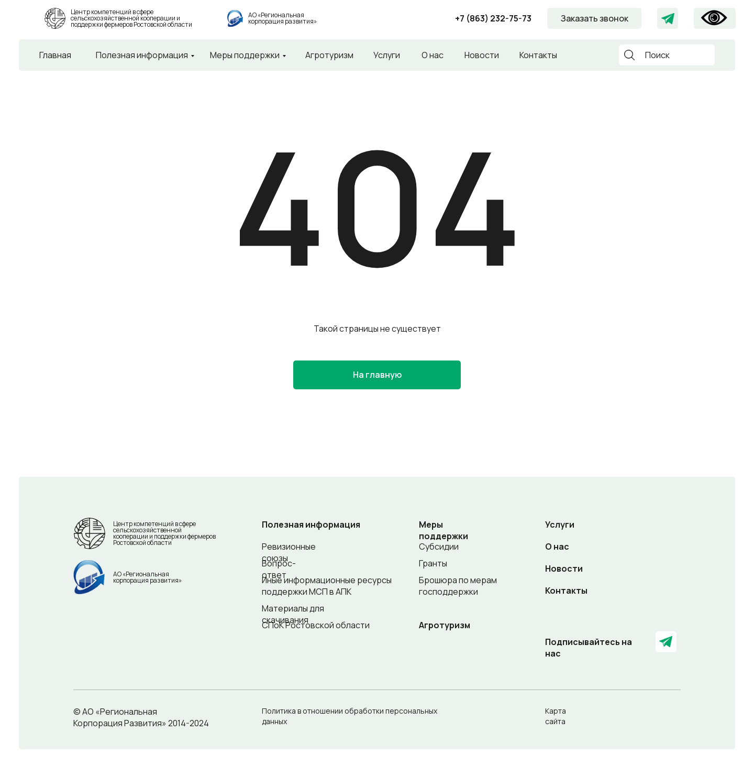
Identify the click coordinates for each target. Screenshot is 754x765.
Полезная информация (142, 55)
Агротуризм (329, 55)
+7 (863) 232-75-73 (493, 18)
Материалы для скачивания (293, 614)
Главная (55, 55)
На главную (377, 374)
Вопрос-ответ (279, 569)
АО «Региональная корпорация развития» (282, 18)
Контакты (538, 55)
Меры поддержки (245, 55)
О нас (432, 55)
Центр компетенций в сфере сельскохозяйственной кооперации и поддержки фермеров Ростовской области (131, 18)
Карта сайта (555, 716)
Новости (481, 55)
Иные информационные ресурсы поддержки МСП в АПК (327, 585)
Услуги (386, 55)
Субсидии (439, 546)
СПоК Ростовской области (316, 625)
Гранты (433, 563)
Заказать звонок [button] (594, 18)
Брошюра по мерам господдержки (458, 585)
